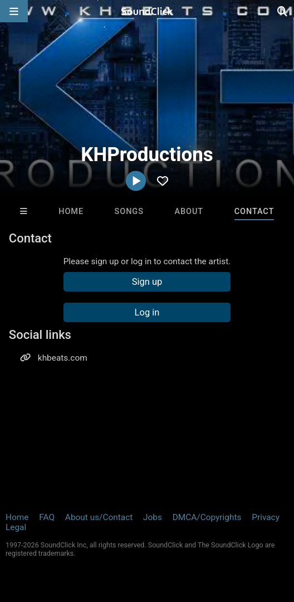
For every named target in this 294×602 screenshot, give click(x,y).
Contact (254, 211)
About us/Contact (99, 517)
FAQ (47, 517)
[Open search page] (283, 11)
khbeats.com (62, 358)
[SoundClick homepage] (147, 11)
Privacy (266, 517)
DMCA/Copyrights (207, 517)
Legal (16, 527)
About (188, 211)
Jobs (152, 517)
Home (71, 211)
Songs (129, 211)
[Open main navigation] (14, 11)
